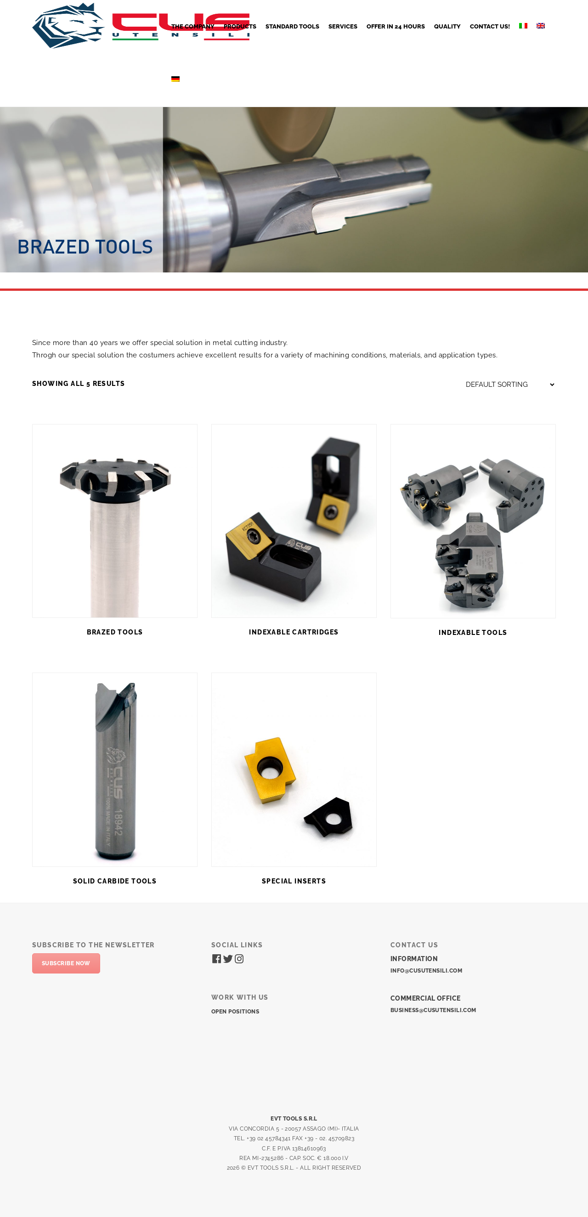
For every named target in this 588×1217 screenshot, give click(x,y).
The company (193, 26)
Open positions (235, 1011)
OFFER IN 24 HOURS (396, 26)
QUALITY (447, 26)
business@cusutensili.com (433, 1010)
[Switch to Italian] (523, 26)
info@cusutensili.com (426, 971)
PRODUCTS (240, 26)
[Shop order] (510, 384)
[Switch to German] (175, 80)
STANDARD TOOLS (292, 26)
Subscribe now (66, 963)
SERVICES (342, 26)
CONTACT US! (490, 26)
